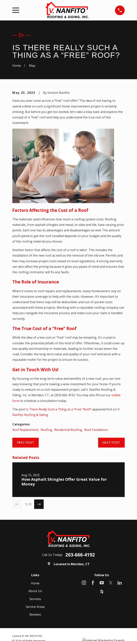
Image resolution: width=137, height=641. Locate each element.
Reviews (35, 614)
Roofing (46, 430)
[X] (111, 583)
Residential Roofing (68, 430)
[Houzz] (102, 591)
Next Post (111, 442)
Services (35, 599)
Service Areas (35, 607)
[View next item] (39, 504)
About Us (35, 591)
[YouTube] (102, 583)
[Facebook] (93, 583)
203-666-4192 (80, 555)
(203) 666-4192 (64, 395)
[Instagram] (84, 583)
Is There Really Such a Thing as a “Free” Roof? (58, 409)
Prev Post (25, 442)
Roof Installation (96, 430)
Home (35, 583)
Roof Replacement (25, 430)
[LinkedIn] (119, 583)
